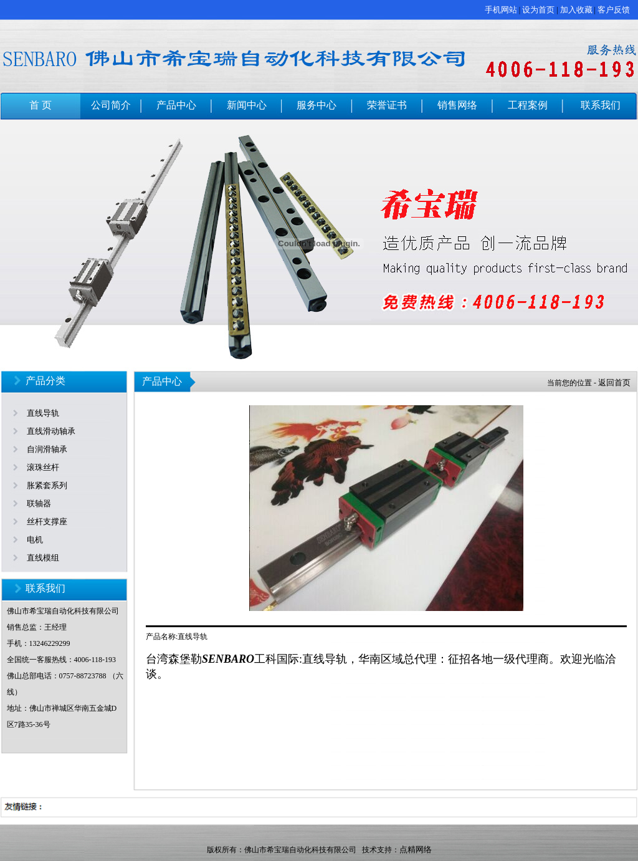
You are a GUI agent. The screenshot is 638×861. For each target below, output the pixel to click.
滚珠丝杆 (43, 467)
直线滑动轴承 (51, 431)
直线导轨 (43, 413)
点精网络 (415, 849)
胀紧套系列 (47, 485)
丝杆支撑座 (47, 521)
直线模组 (43, 557)
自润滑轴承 (47, 449)
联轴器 (39, 503)
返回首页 (614, 382)
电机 (35, 539)
